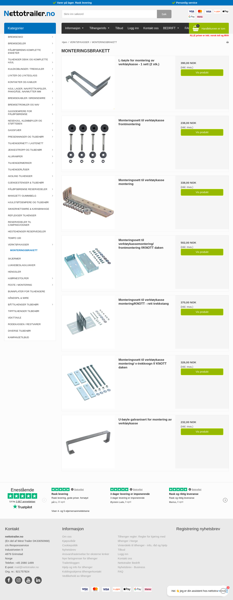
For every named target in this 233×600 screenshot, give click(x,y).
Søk (164, 14)
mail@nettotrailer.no (27, 567)
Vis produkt (202, 72)
